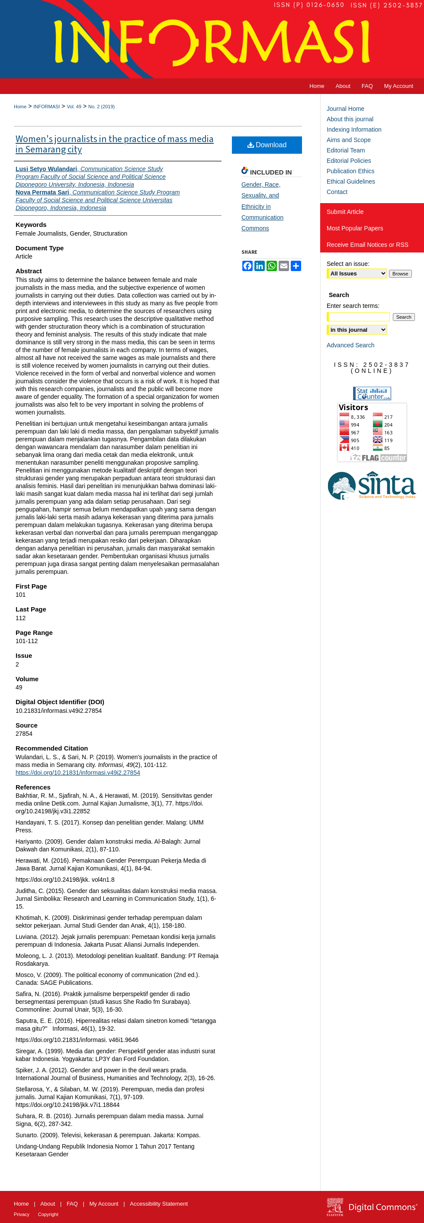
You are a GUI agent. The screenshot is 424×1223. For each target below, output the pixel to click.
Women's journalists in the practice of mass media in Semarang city (115, 144)
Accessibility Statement (159, 1203)
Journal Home (345, 108)
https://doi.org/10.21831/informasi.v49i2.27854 (78, 772)
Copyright (48, 1214)
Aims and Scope (349, 139)
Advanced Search (351, 345)
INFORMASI (46, 106)
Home (20, 106)
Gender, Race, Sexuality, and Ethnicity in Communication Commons (262, 206)
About (47, 1203)
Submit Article (345, 211)
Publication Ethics (351, 171)
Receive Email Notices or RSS (367, 244)
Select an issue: (348, 263)
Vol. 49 (74, 106)
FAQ (72, 1203)
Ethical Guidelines (351, 181)
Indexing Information (354, 129)
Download (267, 145)
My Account (104, 1203)
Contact (337, 191)
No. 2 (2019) (101, 106)
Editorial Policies (349, 160)
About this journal (350, 119)
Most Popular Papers (355, 228)
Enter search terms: (353, 305)
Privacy (21, 1214)
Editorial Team (346, 150)
